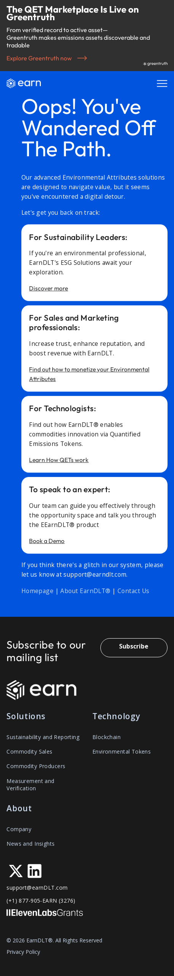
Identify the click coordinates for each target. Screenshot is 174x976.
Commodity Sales (29, 751)
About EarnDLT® (85, 591)
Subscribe (133, 646)
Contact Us (134, 591)
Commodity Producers (35, 766)
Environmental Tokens (121, 751)
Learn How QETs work (59, 462)
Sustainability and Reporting (42, 737)
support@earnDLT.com (37, 887)
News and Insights (30, 843)
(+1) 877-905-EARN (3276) (40, 900)
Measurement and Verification (30, 784)
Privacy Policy (23, 952)
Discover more (48, 290)
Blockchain (106, 737)
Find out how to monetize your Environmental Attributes (89, 376)
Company (18, 829)
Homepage (37, 591)
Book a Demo (46, 543)
